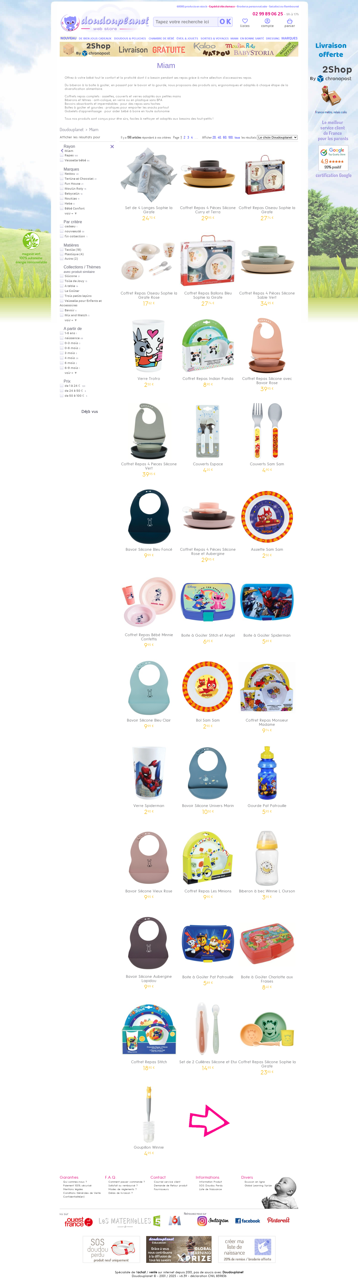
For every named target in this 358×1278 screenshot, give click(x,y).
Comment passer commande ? (126, 1181)
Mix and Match (76, 315)
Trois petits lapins (78, 296)
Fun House (72, 184)
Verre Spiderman (149, 778)
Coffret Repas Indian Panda (208, 351)
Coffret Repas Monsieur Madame (267, 694)
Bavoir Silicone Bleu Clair (149, 692)
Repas (69, 155)
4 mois (70, 358)
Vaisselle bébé (75, 160)
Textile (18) (73, 250)
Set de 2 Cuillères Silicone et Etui (208, 1034)
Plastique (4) (74, 254)
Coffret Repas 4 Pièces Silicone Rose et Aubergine (208, 523)
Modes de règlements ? (122, 1189)
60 (224, 137)
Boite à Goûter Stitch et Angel (208, 607)
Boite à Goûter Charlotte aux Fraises (267, 950)
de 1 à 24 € (75, 386)
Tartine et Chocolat (79, 179)
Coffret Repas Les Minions (208, 863)
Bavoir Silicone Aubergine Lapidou (149, 950)
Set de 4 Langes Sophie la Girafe (149, 182)
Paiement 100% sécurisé (77, 1185)
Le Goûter (72, 291)
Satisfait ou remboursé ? (123, 1185)
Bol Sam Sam (208, 692)
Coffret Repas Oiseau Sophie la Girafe (267, 182)
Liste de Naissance (210, 1189)
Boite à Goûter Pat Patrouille (208, 948)
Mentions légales (73, 1189)
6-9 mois (71, 368)
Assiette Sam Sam (267, 521)
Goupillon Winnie (149, 1119)
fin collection (75, 236)
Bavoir (69, 310)
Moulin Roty (74, 189)
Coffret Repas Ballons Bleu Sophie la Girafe (208, 267)
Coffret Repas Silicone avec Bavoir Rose (267, 353)
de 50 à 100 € (76, 396)
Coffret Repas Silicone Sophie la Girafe (267, 1036)
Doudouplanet (72, 129)
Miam (93, 129)
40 (219, 137)
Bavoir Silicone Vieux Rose (149, 863)
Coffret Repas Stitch (149, 1034)
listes (245, 24)
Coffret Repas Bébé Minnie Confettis (149, 609)
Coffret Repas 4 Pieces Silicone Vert (149, 438)
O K (225, 21)
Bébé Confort (75, 209)
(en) (82, 1196)
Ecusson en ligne (255, 1181)
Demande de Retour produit (170, 1185)
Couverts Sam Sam (267, 436)
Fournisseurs (161, 1189)
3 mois (70, 353)
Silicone (71, 276)
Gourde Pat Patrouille (267, 778)
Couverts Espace (208, 436)
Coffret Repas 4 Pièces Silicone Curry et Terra (208, 182)
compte (267, 24)
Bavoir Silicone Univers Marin (208, 778)
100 (230, 137)
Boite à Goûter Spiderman (267, 607)
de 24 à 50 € (76, 391)
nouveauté (73, 231)
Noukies (71, 199)
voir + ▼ (71, 214)
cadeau (70, 226)
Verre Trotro (149, 351)
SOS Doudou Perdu (211, 1185)
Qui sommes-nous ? (75, 1181)
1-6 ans (70, 333)
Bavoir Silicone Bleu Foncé (149, 521)
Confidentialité (71, 1196)
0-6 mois (71, 348)
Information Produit (210, 1181)
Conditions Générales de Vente (82, 1193)
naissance (72, 338)
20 (214, 137)
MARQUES (289, 38)
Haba (68, 204)
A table (70, 286)
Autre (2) (71, 259)
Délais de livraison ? (120, 1193)
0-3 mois (71, 343)
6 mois (70, 363)
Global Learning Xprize (258, 1185)
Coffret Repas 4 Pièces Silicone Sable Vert (267, 267)
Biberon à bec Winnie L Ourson (267, 863)
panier (289, 24)
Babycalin (72, 194)
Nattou (70, 174)
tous (237, 137)
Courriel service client (167, 1181)
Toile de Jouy (74, 281)
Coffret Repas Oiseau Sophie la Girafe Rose (149, 267)
